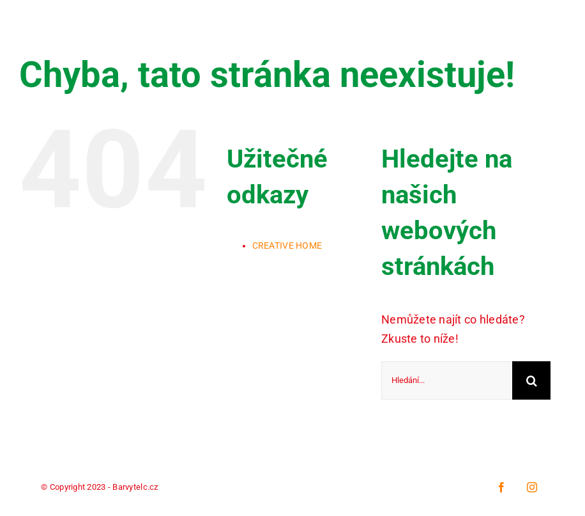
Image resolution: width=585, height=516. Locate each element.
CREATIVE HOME (287, 245)
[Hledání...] (446, 380)
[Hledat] (531, 380)
